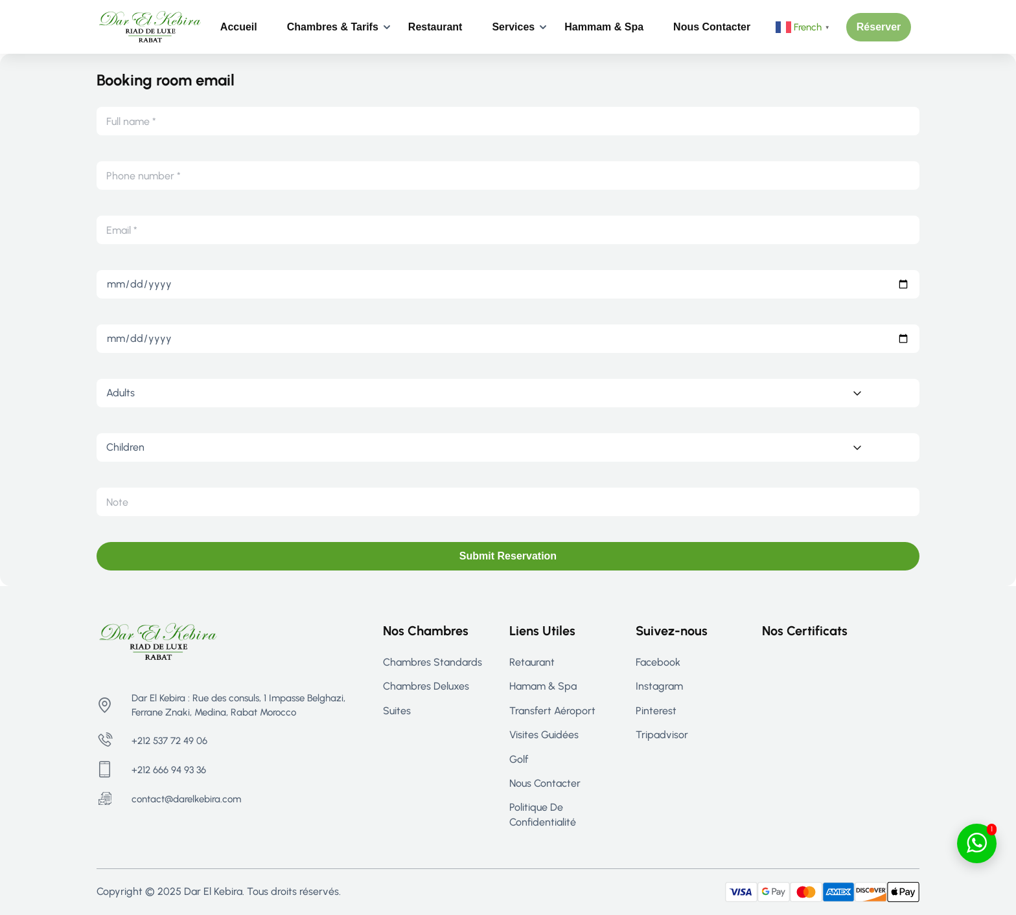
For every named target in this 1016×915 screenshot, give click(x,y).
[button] (879, 27)
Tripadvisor (662, 735)
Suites (397, 711)
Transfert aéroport (552, 711)
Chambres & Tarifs (332, 26)
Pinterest (656, 711)
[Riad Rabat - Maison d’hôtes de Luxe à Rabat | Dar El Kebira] (150, 26)
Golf (518, 759)
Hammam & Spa (603, 26)
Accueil (238, 26)
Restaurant (435, 26)
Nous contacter (711, 26)
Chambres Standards (432, 662)
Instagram (659, 686)
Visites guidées (544, 735)
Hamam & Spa (543, 686)
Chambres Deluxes (426, 686)
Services (513, 26)
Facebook (658, 662)
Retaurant (532, 662)
